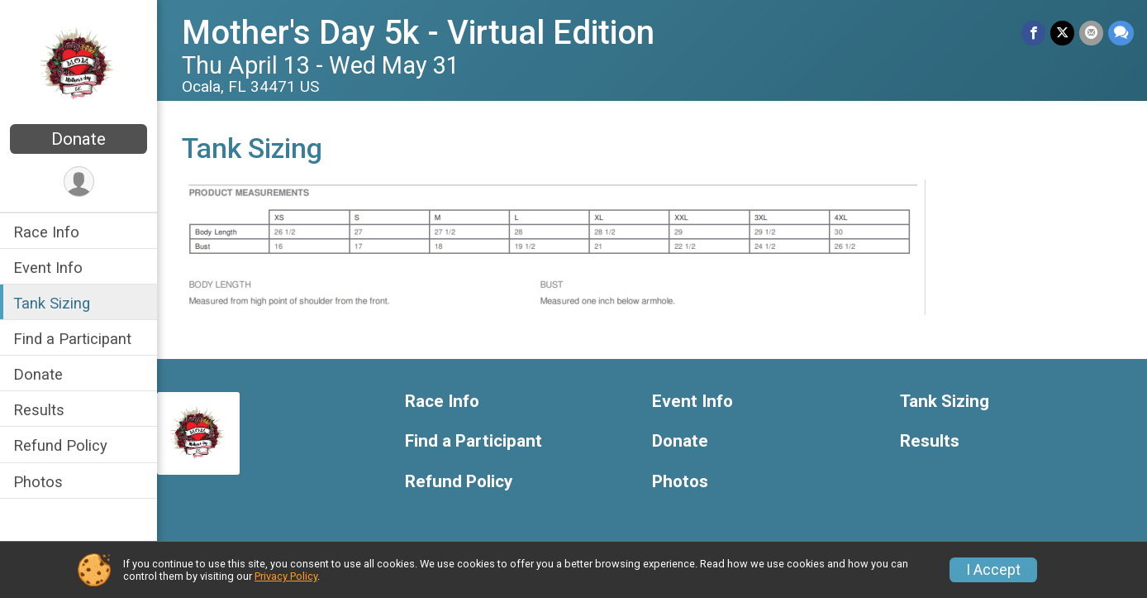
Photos (38, 481)
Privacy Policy (286, 576)
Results (38, 410)
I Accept (993, 570)
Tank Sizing (51, 303)
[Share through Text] (1121, 33)
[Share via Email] (1091, 33)
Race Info (46, 232)
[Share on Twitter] (1062, 33)
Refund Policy (60, 445)
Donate (78, 139)
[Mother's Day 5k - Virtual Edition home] (79, 63)
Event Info (48, 267)
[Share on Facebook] (1033, 33)
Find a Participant (72, 338)
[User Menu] (79, 181)
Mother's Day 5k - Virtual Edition (418, 32)
